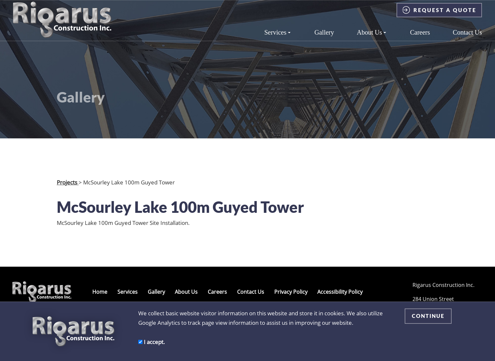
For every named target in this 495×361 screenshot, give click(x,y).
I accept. (151, 342)
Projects (68, 182)
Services (277, 38)
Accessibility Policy (340, 291)
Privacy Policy (291, 291)
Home (99, 291)
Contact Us (467, 38)
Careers (420, 38)
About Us (371, 38)
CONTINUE (428, 316)
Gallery (324, 38)
